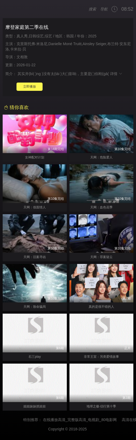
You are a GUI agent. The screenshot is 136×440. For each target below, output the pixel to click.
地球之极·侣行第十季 (101, 406)
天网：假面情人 (34, 207)
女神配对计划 (34, 157)
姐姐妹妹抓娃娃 (34, 406)
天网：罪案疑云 (101, 257)
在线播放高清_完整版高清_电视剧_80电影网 (82, 420)
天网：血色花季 (101, 207)
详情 (116, 74)
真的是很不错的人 (101, 307)
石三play (34, 357)
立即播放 (29, 86)
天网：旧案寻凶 (34, 257)
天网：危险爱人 (101, 157)
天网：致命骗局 (34, 307)
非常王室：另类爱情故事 (101, 357)
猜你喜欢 (16, 107)
